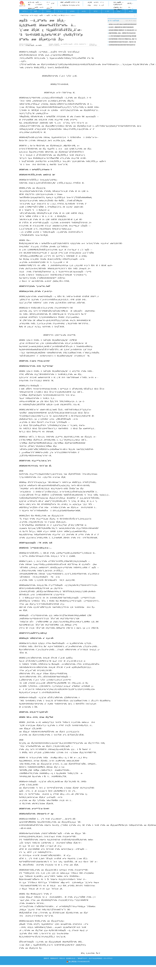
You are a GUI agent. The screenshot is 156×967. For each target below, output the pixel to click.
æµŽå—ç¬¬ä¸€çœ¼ (39, 3)
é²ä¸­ (102, 2)
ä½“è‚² (96, 11)
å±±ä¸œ (52, 8)
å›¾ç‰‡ (72, 5)
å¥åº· (78, 2)
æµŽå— (37, 11)
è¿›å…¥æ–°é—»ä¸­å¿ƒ (131, 20)
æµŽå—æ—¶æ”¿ (52, 15)
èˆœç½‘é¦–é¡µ (24, 15)
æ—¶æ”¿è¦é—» (64, 15)
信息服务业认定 (70, 958)
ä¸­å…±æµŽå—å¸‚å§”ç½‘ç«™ (118, 3)
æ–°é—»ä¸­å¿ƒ (31, 3)
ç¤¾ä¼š (72, 11)
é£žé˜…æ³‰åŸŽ (65, 2)
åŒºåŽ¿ (129, 3)
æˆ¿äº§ (90, 2)
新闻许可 (46, 958)
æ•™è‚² (78, 5)
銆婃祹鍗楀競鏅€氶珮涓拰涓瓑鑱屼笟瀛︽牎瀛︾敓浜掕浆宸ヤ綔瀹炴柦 (123, 39)
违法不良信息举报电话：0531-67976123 (100, 958)
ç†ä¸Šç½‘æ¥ (65, 5)
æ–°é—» (25, 11)
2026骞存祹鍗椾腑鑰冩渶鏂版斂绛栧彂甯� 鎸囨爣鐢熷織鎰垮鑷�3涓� (122, 36)
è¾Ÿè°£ (73, 2)
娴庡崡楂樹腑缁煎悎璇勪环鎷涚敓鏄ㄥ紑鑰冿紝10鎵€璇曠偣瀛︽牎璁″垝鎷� (122, 42)
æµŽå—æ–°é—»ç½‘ (39, 8)
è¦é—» (48, 3)
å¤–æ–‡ (130, 8)
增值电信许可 (54, 958)
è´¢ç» (90, 5)
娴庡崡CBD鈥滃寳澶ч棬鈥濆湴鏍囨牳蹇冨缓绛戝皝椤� (123, 25)
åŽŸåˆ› (49, 8)
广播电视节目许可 (82, 958)
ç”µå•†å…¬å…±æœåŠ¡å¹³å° (118, 8)
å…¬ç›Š (101, 5)
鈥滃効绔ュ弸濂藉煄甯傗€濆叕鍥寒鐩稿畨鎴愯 (121, 27)
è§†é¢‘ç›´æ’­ (31, 8)
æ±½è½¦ (96, 2)
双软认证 (62, 958)
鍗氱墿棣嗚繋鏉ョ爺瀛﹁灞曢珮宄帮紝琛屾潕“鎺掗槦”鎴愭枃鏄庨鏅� (122, 33)
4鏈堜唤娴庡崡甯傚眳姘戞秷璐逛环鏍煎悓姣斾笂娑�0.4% (122, 45)
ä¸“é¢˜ (53, 3)
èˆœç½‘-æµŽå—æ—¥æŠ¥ (34, 45)
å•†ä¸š (95, 5)
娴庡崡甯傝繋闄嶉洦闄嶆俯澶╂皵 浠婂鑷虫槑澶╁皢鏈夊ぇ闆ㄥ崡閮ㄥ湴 (123, 30)
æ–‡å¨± (84, 11)
